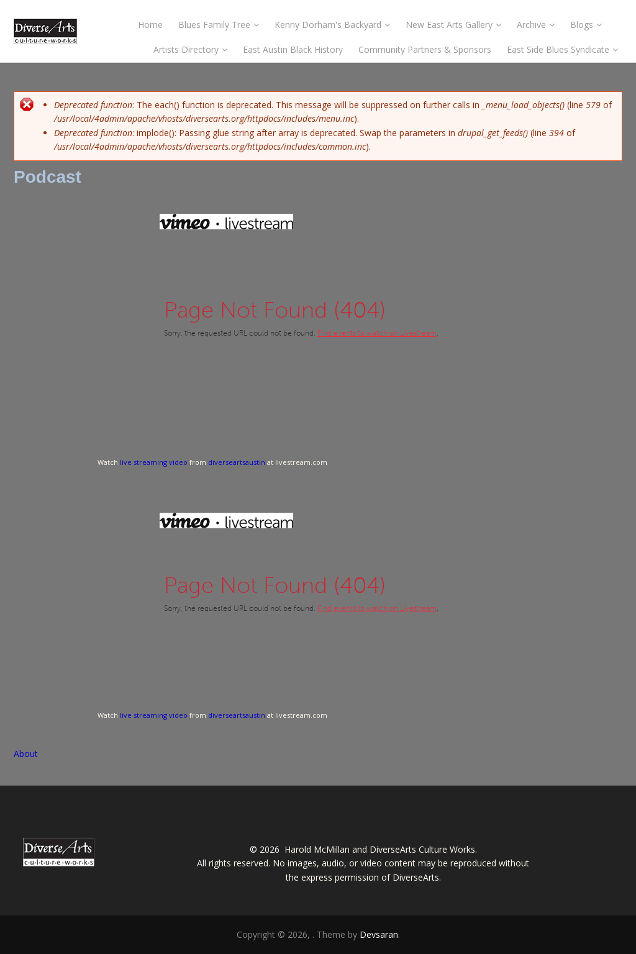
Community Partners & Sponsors (424, 49)
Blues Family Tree (218, 24)
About (26, 753)
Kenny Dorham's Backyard (332, 24)
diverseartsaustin (236, 462)
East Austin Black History (293, 49)
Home (150, 24)
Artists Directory (190, 49)
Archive (536, 24)
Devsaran (379, 934)
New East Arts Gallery (453, 24)
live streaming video (154, 462)
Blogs (586, 24)
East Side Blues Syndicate (562, 49)
